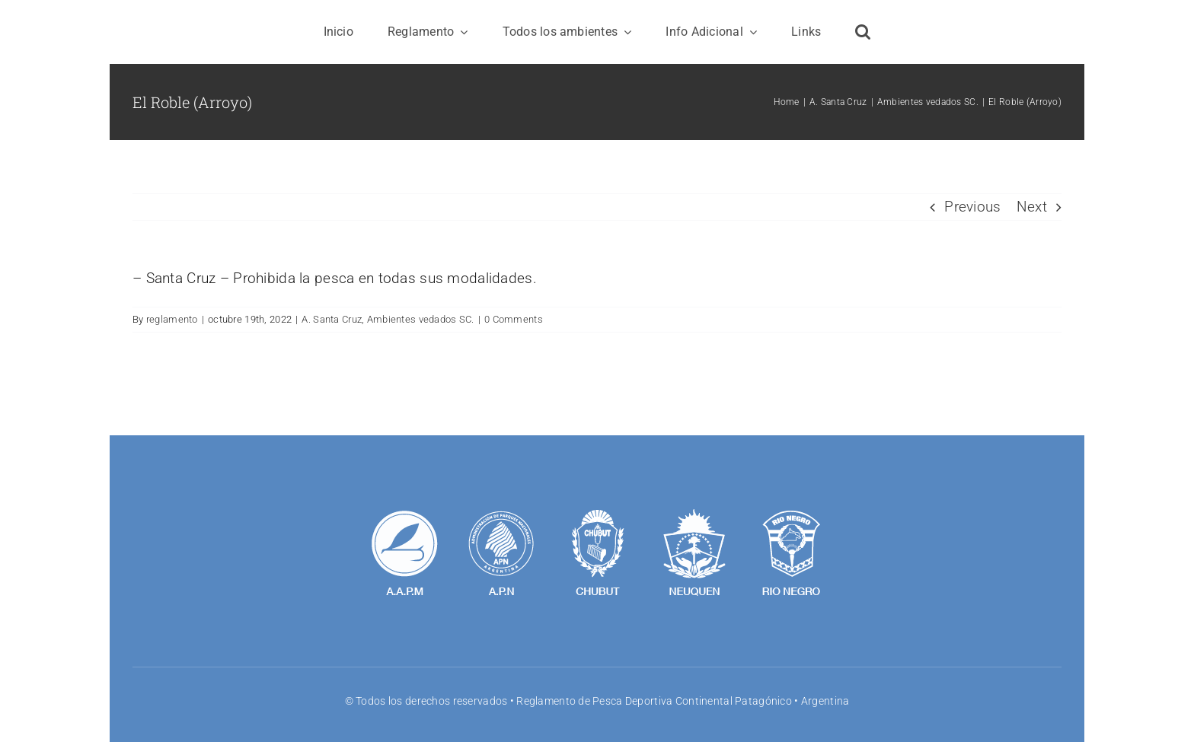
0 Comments (513, 319)
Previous (972, 206)
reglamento (172, 319)
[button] (862, 32)
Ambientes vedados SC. (420, 319)
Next (1032, 206)
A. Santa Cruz (332, 319)
